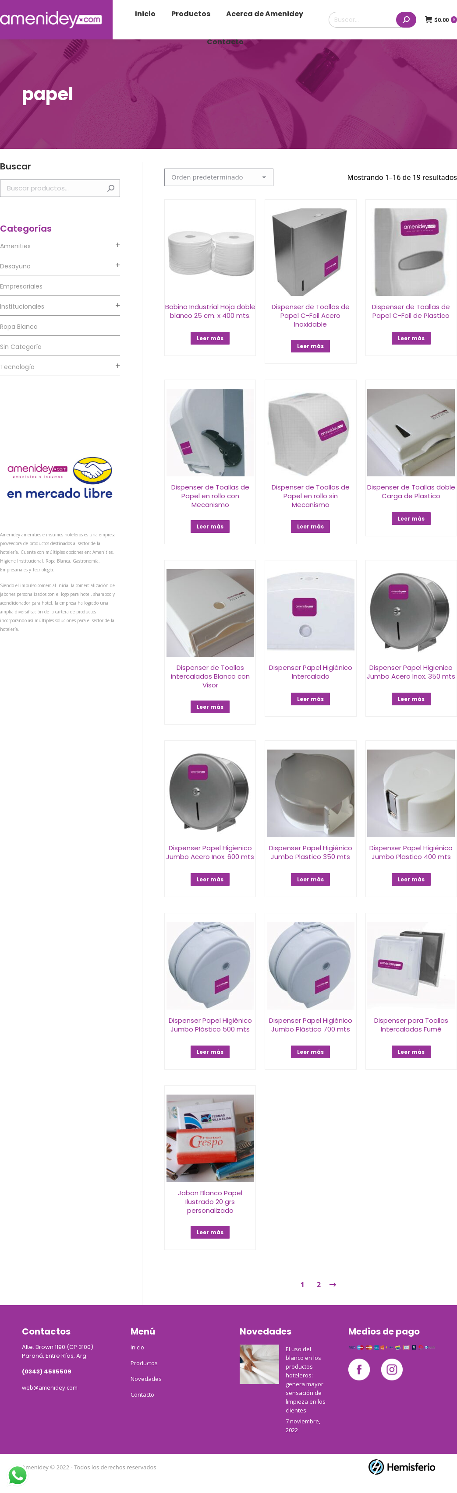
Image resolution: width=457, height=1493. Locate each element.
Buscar (110, 188)
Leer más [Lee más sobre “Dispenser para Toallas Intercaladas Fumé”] (411, 1052)
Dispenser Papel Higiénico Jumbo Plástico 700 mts (310, 1025)
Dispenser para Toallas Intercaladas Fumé (411, 1025)
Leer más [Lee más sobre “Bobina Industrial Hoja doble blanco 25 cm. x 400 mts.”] (210, 338)
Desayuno (15, 266)
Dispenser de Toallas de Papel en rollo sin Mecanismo (311, 495)
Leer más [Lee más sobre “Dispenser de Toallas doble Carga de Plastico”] (411, 518)
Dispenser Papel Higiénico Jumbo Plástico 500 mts (210, 1025)
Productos (144, 1363)
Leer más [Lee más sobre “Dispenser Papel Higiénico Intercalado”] (310, 699)
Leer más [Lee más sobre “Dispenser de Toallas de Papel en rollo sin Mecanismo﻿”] (310, 526)
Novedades (146, 1379)
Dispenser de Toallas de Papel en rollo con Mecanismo (210, 495)
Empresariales (21, 286)
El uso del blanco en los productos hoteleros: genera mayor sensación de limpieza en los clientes (306, 1379)
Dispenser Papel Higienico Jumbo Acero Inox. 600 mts (210, 852)
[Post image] (259, 1364)
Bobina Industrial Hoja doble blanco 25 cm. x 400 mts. (210, 311)
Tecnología (17, 367)
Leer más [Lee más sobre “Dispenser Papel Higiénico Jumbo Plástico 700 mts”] (310, 1052)
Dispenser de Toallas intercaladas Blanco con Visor (210, 676)
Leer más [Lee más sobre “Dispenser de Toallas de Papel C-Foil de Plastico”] (411, 338)
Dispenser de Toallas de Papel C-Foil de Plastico (411, 311)
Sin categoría (21, 346)
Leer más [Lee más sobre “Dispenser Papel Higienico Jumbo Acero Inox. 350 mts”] (411, 699)
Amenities (15, 246)
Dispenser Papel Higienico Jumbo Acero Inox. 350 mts (411, 672)
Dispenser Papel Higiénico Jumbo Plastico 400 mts (411, 852)
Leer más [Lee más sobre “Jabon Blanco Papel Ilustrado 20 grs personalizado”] (210, 1232)
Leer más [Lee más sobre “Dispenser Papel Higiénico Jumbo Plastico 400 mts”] (411, 879)
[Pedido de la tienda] (218, 177)
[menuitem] (145, 14)
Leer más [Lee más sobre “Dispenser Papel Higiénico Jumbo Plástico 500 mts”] (210, 1052)
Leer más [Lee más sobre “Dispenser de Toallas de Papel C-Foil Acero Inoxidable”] (310, 346)
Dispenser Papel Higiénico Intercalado (310, 672)
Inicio (137, 1347)
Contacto (142, 1394)
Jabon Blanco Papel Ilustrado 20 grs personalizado (210, 1201)
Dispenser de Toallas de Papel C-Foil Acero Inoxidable (311, 315)
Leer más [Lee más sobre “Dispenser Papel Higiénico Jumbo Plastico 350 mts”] (310, 879)
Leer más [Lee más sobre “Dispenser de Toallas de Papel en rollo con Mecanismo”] (210, 526)
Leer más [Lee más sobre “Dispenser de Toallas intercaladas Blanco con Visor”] (210, 707)
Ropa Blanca (19, 326)
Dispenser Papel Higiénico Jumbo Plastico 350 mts (310, 852)
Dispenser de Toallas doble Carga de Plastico (411, 491)
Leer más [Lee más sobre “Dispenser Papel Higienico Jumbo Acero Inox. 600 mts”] (210, 879)
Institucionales (22, 306)
